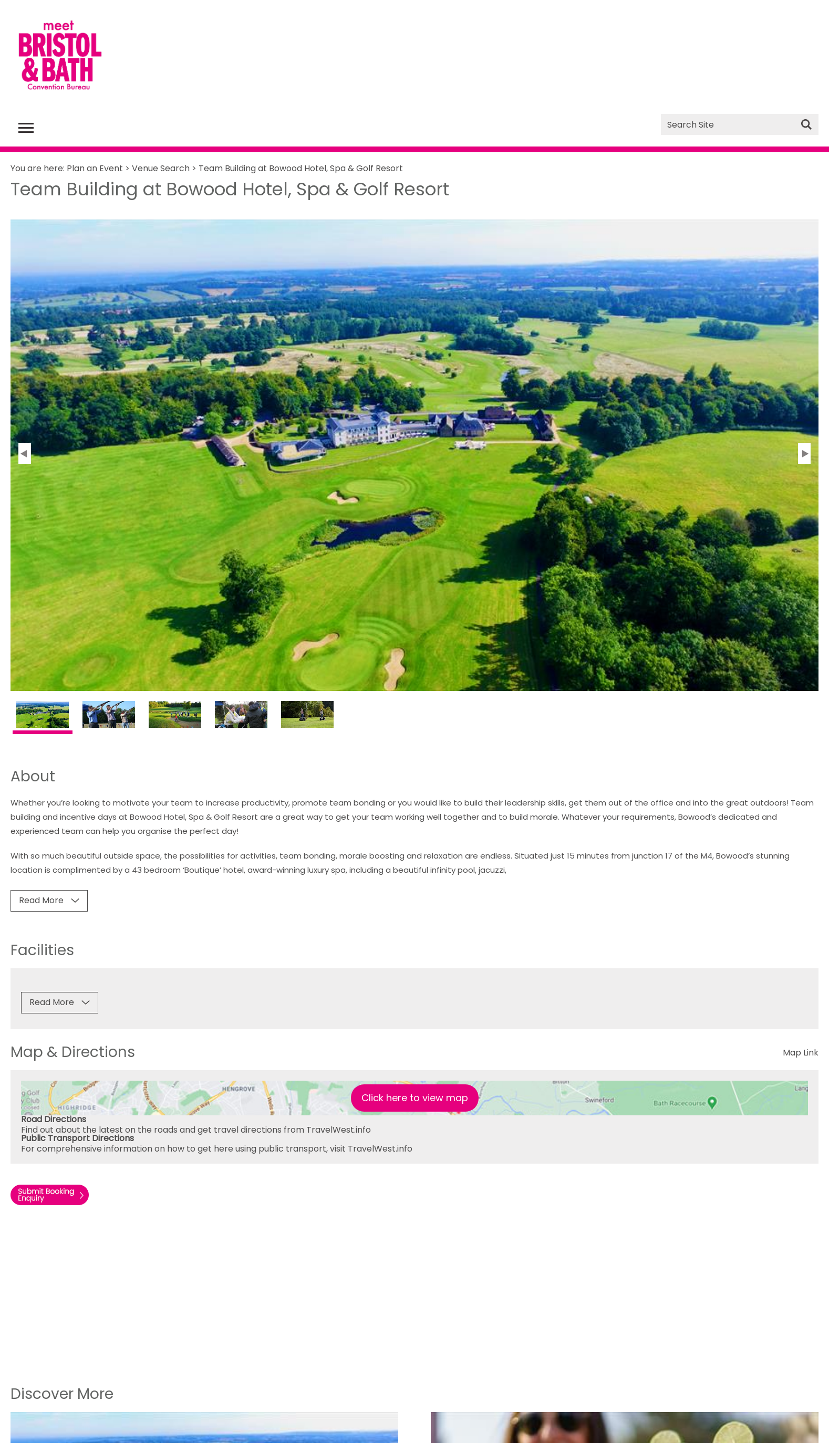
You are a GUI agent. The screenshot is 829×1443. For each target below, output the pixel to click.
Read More (41, 900)
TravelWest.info (338, 1130)
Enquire (58, 1198)
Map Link (800, 1053)
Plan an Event (95, 168)
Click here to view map (414, 1097)
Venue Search (161, 168)
